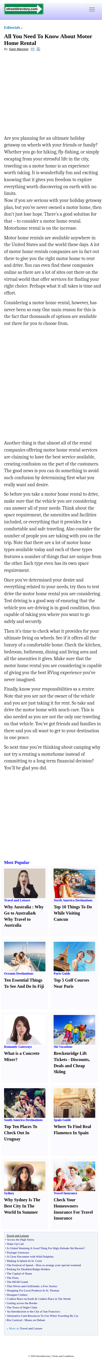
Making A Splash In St (20, 1260)
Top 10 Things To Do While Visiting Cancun (73, 913)
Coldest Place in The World (54, 1298)
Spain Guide (62, 1120)
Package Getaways (18, 1252)
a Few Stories (49, 1286)
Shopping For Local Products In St (27, 1290)
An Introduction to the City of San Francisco (33, 1311)
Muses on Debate (34, 1320)
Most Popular (16, 862)
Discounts (80, 1059)
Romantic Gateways (18, 1047)
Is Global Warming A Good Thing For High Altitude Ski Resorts (45, 1248)
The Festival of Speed (20, 1265)
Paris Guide (62, 973)
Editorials (12, 28)
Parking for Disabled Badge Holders (28, 1269)
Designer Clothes (17, 1294)
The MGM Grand (17, 1281)
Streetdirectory (43, 1356)
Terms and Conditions (63, 1356)
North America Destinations (73, 900)
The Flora (12, 1277)
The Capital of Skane (19, 1273)
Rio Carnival (14, 1320)
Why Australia (17, 907)
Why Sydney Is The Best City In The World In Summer (22, 1206)
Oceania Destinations (18, 973)
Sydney (9, 1193)
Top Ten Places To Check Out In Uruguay (20, 1132)
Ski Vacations (63, 1047)
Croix (38, 1260)
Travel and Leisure (17, 900)
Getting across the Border (22, 1303)
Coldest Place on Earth (20, 1298)
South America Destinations (23, 1120)
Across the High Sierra (20, 1239)
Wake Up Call (15, 1243)
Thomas (54, 1290)
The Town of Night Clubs (22, 1307)
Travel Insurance (65, 1193)
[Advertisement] (48, 94)
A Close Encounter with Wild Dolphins (30, 1256)
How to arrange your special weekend (58, 1265)
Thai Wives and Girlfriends (23, 1286)
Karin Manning (18, 49)
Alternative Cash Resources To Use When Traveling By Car (42, 1315)
